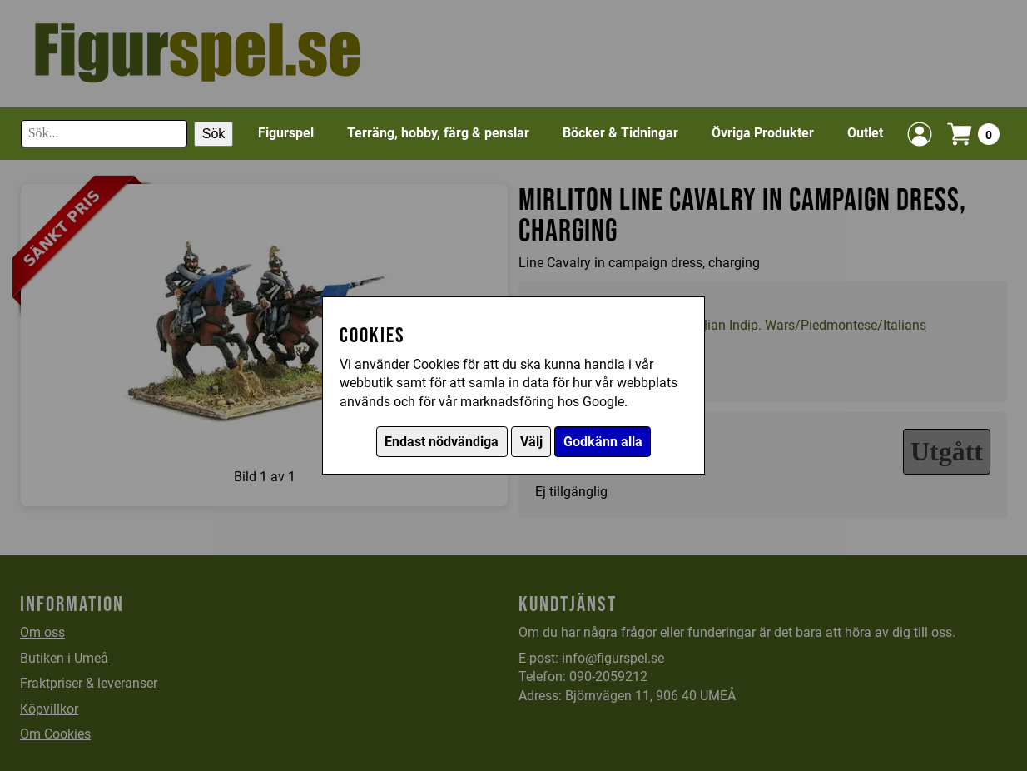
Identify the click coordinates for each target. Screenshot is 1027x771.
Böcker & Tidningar (620, 133)
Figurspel (286, 133)
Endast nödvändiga (442, 442)
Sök (214, 134)
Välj (531, 442)
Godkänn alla (602, 442)
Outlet (865, 133)
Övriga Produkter (763, 133)
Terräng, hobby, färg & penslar (438, 133)
